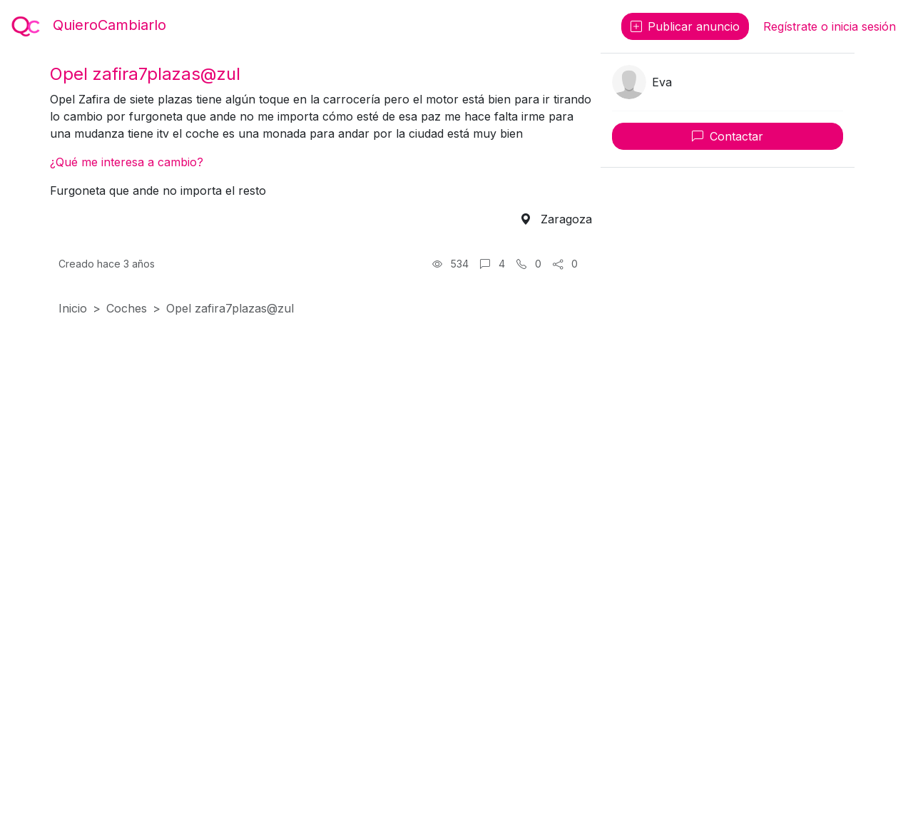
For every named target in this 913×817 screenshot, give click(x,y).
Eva (662, 82)
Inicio (72, 308)
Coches (126, 308)
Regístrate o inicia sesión (829, 26)
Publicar (685, 26)
